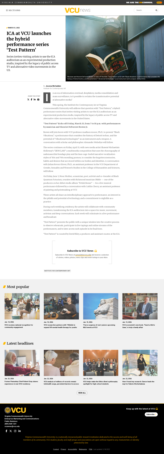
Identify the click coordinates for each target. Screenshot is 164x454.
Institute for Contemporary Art (57, 271)
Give (159, 2)
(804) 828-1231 (10, 424)
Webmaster (83, 449)
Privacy (63, 449)
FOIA (90, 449)
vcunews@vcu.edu (12, 426)
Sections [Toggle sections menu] (13, 10)
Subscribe (151, 414)
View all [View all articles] (82, 393)
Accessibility (72, 449)
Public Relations (11, 421)
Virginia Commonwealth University (27, 2)
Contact (56, 449)
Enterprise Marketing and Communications (22, 419)
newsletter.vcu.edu (83, 255)
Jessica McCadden (53, 86)
